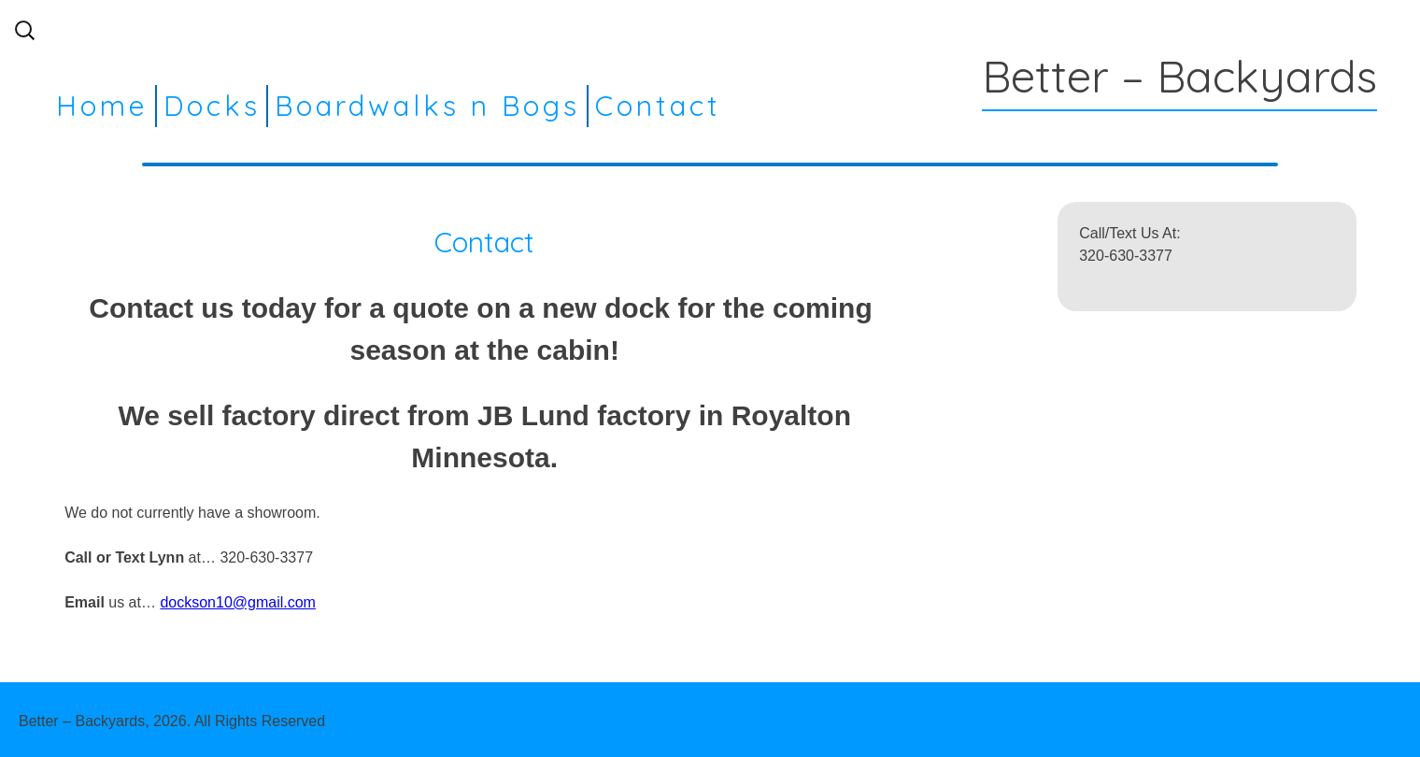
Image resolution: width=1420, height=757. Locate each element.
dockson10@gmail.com (238, 602)
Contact (658, 105)
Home (102, 105)
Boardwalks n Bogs (427, 105)
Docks (212, 105)
